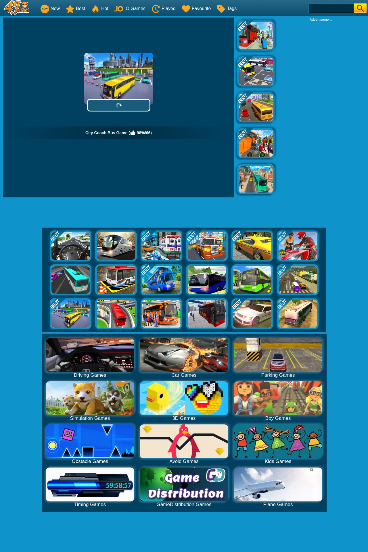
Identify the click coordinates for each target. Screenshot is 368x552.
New (50, 8)
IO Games (129, 8)
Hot (99, 8)
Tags (226, 8)
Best (75, 8)
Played (163, 8)
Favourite (196, 8)
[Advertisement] (320, 108)
